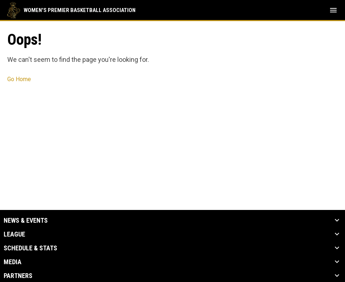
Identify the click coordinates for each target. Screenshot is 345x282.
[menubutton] (333, 10)
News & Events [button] (26, 220)
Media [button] (12, 262)
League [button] (14, 234)
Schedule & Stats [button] (30, 248)
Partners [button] (18, 276)
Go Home (19, 79)
